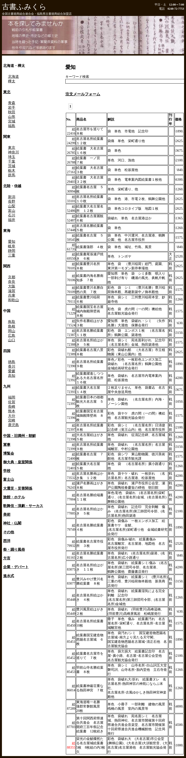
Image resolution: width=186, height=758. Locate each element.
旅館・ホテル (14, 497)
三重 (11, 255)
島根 (11, 326)
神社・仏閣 (12, 523)
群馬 (11, 175)
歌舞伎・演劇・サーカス (23, 506)
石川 (11, 215)
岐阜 (11, 246)
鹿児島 (13, 425)
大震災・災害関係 (17, 488)
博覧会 (8, 453)
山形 (11, 117)
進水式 (8, 576)
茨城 (11, 166)
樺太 (11, 81)
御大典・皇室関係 (17, 462)
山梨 (11, 206)
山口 (11, 340)
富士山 (8, 479)
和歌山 (13, 300)
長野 (11, 201)
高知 (11, 376)
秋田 (11, 112)
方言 (6, 558)
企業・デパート (16, 567)
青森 (11, 103)
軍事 (6, 445)
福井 (11, 220)
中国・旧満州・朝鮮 (19, 436)
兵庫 (11, 295)
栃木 (11, 170)
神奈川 (13, 152)
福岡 (11, 397)
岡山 (11, 331)
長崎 (11, 406)
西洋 (6, 541)
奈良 (11, 282)
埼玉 (11, 157)
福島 (11, 126)
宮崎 (11, 420)
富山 (11, 211)
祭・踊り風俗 (14, 549)
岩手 (11, 107)
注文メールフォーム (82, 94)
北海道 (13, 77)
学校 (6, 471)
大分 (11, 416)
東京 (11, 148)
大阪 (11, 286)
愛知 (11, 241)
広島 (11, 335)
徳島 (11, 362)
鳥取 (11, 322)
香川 (11, 366)
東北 (6, 92)
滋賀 (11, 291)
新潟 (11, 197)
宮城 (11, 121)
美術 (6, 514)
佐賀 (11, 402)
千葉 (11, 161)
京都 (11, 277)
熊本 (11, 411)
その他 (8, 532)
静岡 (11, 251)
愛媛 (11, 371)
